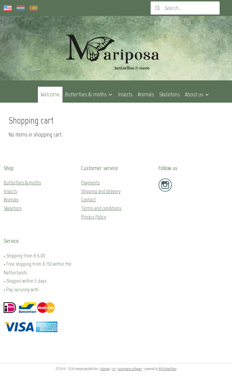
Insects (125, 94)
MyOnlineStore (167, 369)
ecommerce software (130, 369)
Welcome (50, 94)
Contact (88, 199)
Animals (146, 94)
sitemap (105, 369)
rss (114, 369)
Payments (90, 182)
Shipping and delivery (101, 191)
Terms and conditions (101, 208)
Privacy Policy (93, 217)
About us (197, 94)
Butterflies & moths (89, 94)
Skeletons (169, 94)
